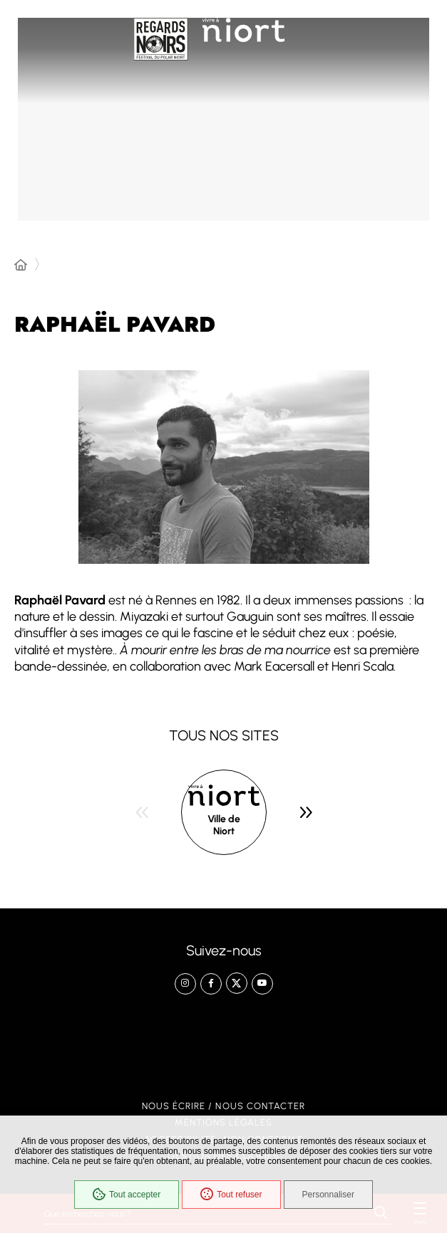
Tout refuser (231, 1194)
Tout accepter (126, 1194)
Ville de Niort (223, 825)
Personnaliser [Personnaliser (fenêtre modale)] (328, 1195)
